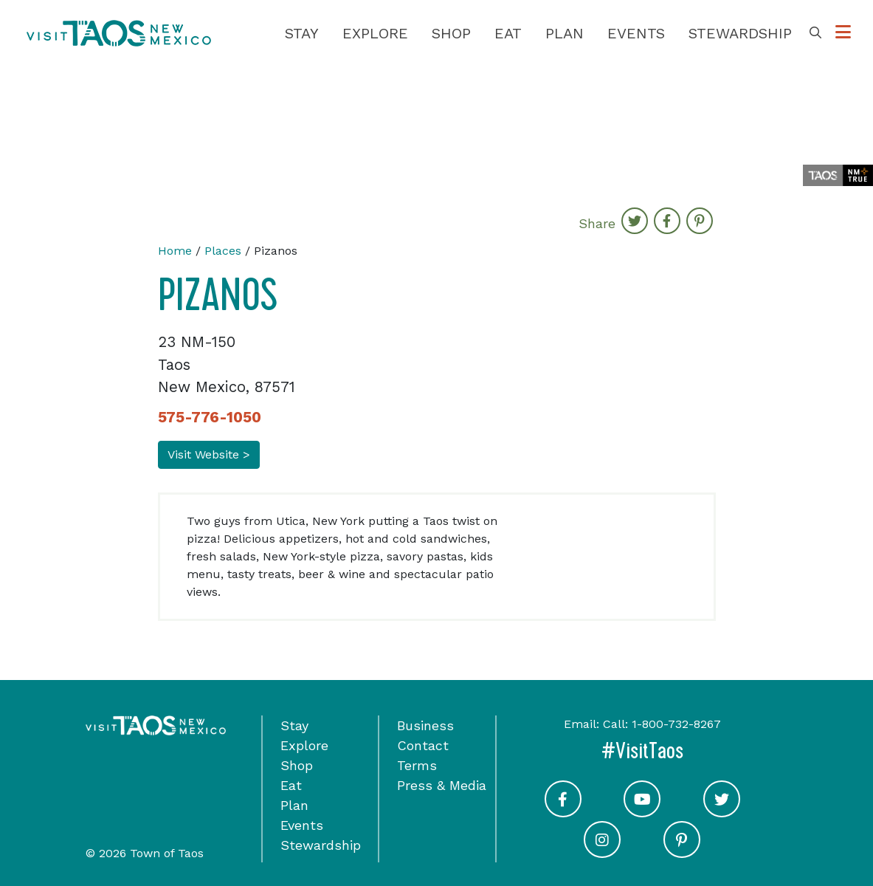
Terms (417, 765)
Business (425, 725)
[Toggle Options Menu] (843, 33)
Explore (375, 33)
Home (175, 251)
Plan (564, 33)
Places (222, 251)
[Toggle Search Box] (815, 33)
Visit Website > (209, 454)
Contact (423, 745)
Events (636, 33)
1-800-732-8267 (676, 724)
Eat (508, 33)
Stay (302, 33)
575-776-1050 (209, 417)
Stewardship (740, 33)
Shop (451, 33)
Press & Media (441, 785)
